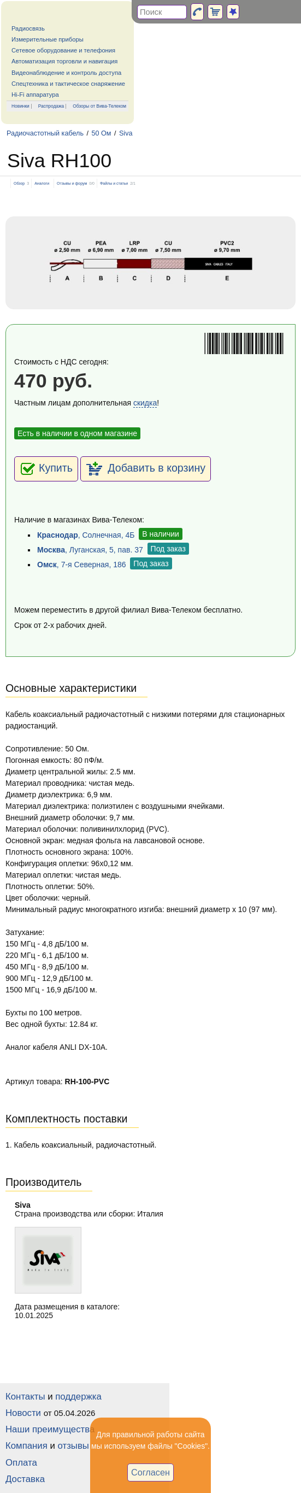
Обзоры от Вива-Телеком (99, 106)
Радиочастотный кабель (45, 133)
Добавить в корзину (145, 469)
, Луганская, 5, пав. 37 (90, 549)
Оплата (21, 1462)
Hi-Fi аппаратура (35, 94)
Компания (26, 1446)
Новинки (20, 106)
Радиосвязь (28, 28)
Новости (23, 1413)
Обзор (19, 183)
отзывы (73, 1446)
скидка (145, 402)
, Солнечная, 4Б (85, 535)
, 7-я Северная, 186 (81, 564)
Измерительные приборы (47, 39)
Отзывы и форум (72, 183)
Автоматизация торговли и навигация (64, 61)
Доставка (25, 1479)
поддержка (78, 1396)
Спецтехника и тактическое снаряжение (68, 83)
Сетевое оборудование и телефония (63, 50)
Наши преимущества (50, 1429)
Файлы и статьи (114, 183)
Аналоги (41, 183)
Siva (126, 133)
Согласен (150, 1472)
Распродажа (51, 106)
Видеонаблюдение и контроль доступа (66, 72)
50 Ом (101, 133)
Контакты (25, 1396)
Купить (46, 469)
